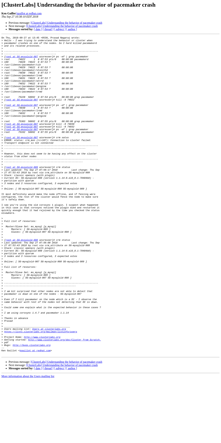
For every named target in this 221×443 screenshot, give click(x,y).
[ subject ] (60, 29)
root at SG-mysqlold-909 (22, 193)
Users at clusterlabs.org (49, 387)
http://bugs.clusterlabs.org (31, 407)
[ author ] (71, 29)
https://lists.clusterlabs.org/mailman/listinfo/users (40, 390)
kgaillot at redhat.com (29, 13)
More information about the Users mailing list (27, 439)
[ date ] (38, 29)
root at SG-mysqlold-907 (22, 60)
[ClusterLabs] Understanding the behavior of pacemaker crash (66, 22)
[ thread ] (48, 29)
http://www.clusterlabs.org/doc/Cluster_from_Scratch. (64, 400)
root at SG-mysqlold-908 (22, 280)
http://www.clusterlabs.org (42, 397)
